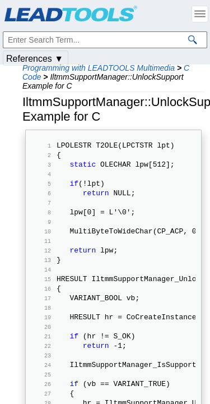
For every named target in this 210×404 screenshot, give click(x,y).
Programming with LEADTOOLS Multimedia (98, 67)
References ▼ (34, 58)
